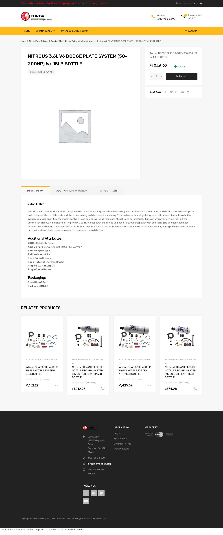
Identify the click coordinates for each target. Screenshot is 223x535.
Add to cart (181, 76)
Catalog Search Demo (76, 31)
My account (191, 31)
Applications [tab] (108, 190)
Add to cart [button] (56, 386)
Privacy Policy (99, 518)
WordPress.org (121, 448)
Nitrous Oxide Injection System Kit (80, 41)
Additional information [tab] (71, 190)
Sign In (189, 3)
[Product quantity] (156, 76)
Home (27, 31)
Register (198, 3)
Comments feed (122, 443)
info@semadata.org (99, 463)
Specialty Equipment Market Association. (56, 518)
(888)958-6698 (164, 19)
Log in (117, 433)
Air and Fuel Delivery (38, 41)
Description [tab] (35, 190)
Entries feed (120, 438)
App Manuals (45, 31)
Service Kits (56, 41)
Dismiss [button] (80, 529)
